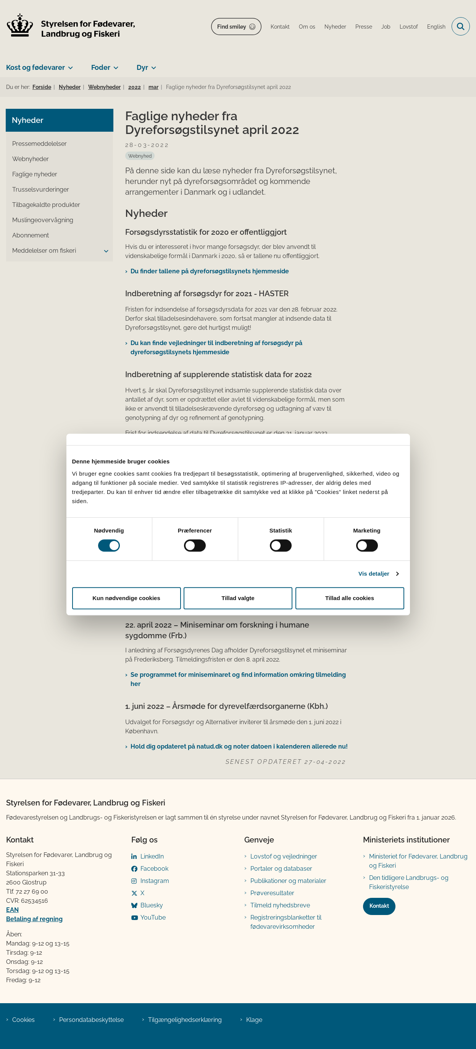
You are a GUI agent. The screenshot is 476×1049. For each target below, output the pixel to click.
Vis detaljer (373, 573)
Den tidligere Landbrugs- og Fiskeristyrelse (409, 882)
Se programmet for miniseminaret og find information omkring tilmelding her (238, 679)
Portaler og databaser (281, 868)
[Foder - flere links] (114, 64)
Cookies (23, 1019)
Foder (100, 67)
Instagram (154, 880)
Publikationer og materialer (288, 880)
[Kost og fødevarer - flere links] (69, 64)
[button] (104, 251)
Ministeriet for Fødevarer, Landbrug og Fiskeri (418, 861)
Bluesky (151, 905)
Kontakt (379, 906)
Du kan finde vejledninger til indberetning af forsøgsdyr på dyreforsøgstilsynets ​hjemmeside (216, 347)
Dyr (142, 67)
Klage (254, 1019)
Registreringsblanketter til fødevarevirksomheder (285, 922)
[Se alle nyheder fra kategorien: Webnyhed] (140, 156)
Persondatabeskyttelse (91, 1019)
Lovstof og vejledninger (283, 856)
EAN (12, 909)
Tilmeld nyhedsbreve (280, 905)
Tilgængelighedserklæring (185, 1019)
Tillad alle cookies (349, 598)
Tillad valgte (237, 598)
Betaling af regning (34, 919)
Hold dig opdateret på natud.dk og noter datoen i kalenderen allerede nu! (239, 746)
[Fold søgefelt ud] (461, 26)
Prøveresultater (272, 893)
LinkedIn (152, 856)
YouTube (153, 917)
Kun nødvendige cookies (126, 598)
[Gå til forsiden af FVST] (68, 26)
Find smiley (231, 27)
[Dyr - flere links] (152, 64)
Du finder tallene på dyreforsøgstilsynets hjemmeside (210, 271)
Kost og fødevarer (35, 67)
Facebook (154, 868)
